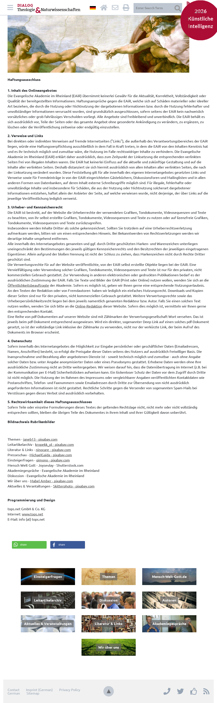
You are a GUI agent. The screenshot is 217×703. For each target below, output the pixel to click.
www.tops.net (32, 514)
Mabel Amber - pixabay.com (51, 481)
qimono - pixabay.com (53, 460)
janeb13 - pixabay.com (40, 439)
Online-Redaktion (88, 306)
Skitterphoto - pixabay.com (74, 486)
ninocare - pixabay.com (53, 449)
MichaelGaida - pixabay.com (50, 455)
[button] (29, 545)
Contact (14, 689)
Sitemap (32, 693)
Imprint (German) (39, 689)
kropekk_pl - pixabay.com (54, 444)
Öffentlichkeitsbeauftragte (28, 285)
